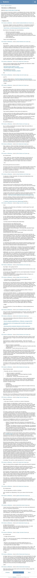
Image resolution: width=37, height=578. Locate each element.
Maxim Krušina (8, 10)
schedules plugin (9, 433)
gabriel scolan (19, 495)
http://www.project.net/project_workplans (12, 70)
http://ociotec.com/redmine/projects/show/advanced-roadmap (16, 28)
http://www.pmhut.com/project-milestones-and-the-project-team (17, 326)
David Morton (19, 505)
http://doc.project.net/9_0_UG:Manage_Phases (14, 67)
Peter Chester (19, 123)
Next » (29, 572)
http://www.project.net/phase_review (11, 66)
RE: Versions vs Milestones (7, 22)
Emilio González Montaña (22, 22)
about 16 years (25, 495)
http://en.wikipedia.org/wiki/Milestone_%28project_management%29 (18, 321)
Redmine (14, 577)
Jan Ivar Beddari (20, 309)
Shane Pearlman (20, 41)
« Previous (7, 572)
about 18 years (15, 10)
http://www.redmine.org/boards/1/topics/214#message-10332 (21, 194)
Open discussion (8, 5)
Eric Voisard (19, 61)
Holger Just (19, 74)
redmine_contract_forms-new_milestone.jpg (14, 201)
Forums (2, 5)
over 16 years (29, 22)
